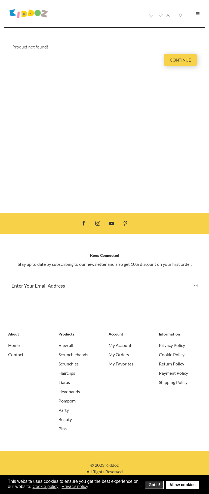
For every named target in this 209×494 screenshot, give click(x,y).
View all (66, 345)
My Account (120, 345)
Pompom (67, 400)
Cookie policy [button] (46, 486)
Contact (15, 354)
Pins (63, 428)
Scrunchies (69, 363)
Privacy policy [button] (75, 486)
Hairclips (67, 373)
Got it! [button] (154, 485)
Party (64, 410)
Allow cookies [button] (183, 485)
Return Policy (171, 363)
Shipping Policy (173, 382)
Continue (180, 59)
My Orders (119, 354)
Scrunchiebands (73, 354)
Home (14, 345)
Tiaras (64, 382)
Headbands (69, 391)
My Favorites (121, 363)
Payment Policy (173, 373)
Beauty (65, 419)
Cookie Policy (172, 354)
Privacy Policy (172, 345)
